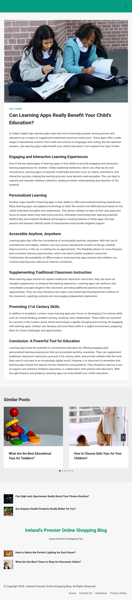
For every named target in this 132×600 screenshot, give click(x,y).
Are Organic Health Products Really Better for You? (45, 508)
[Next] (123, 437)
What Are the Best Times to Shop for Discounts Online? (48, 561)
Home (72, 593)
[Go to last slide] (8, 437)
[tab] (60, 471)
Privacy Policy (118, 593)
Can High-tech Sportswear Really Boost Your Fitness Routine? (52, 496)
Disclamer (101, 593)
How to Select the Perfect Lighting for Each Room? (45, 552)
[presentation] (33, 426)
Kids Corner (15, 109)
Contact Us (85, 593)
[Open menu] (125, 6)
